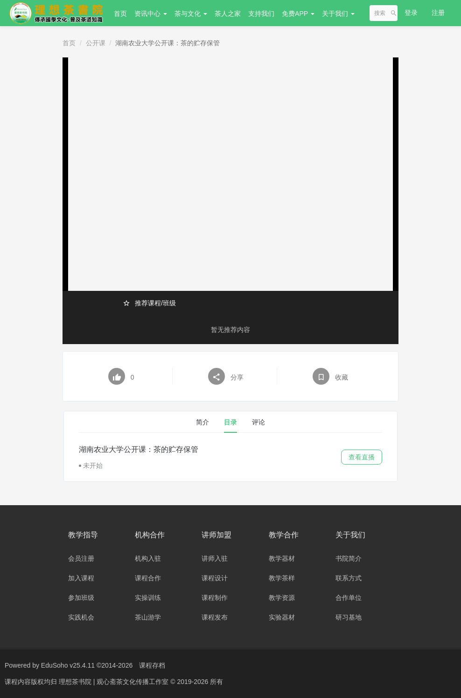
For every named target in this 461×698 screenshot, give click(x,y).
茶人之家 (228, 13)
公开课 (95, 43)
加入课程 (81, 578)
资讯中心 (150, 13)
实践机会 (81, 617)
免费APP (298, 13)
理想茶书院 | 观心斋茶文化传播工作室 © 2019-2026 (134, 681)
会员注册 (81, 558)
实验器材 (282, 617)
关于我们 (338, 13)
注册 (438, 12)
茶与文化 (191, 13)
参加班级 (81, 597)
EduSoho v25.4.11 (68, 665)
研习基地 (348, 617)
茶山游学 (148, 617)
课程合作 (148, 578)
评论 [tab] (258, 422)
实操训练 (148, 597)
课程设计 (215, 578)
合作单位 (348, 597)
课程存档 (152, 665)
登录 (411, 12)
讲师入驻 (215, 558)
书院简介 (348, 558)
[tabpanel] (230, 457)
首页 (120, 13)
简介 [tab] (202, 422)
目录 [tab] (230, 422)
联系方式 (348, 578)
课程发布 (215, 617)
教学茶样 (282, 578)
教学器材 (282, 558)
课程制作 (215, 597)
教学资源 (282, 597)
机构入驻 (148, 558)
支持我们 (261, 13)
